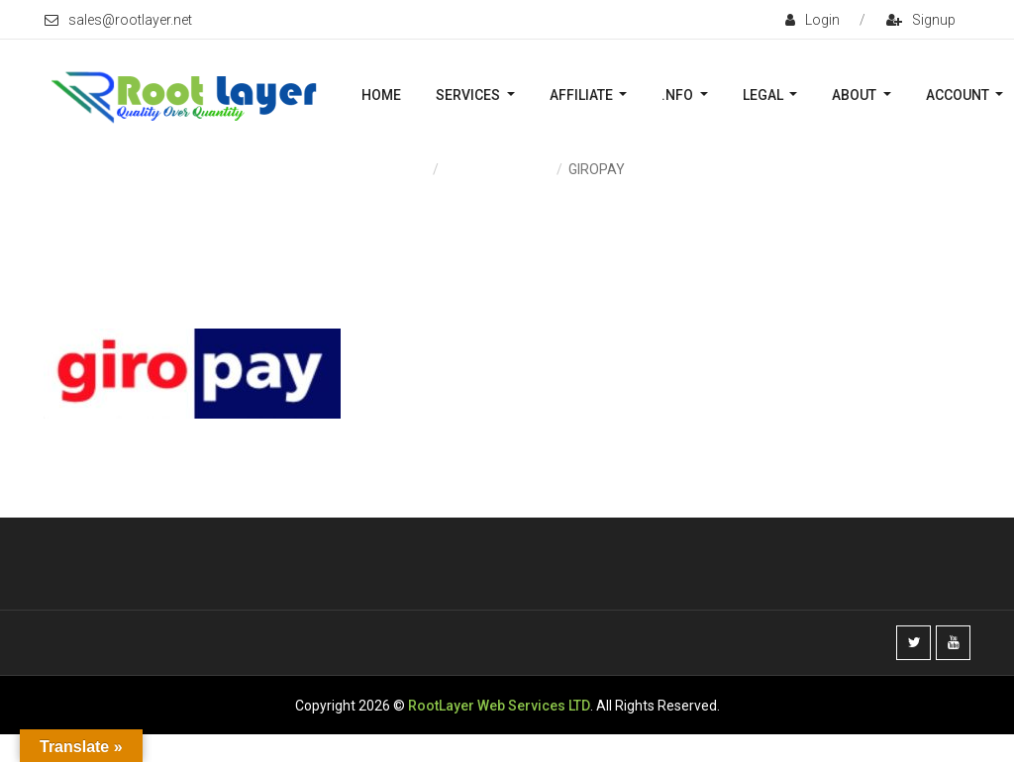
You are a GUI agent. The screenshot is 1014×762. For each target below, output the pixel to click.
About (855, 95)
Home (381, 95)
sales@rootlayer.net (118, 20)
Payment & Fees (497, 169)
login (812, 20)
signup (921, 20)
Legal (764, 95)
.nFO (678, 95)
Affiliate (583, 95)
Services (469, 95)
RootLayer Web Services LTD (499, 706)
